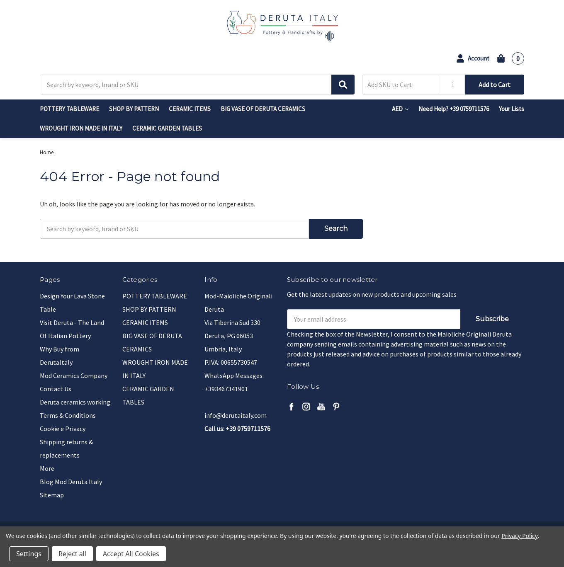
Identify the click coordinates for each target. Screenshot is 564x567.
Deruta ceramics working (75, 402)
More (47, 468)
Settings (28, 553)
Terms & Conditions (68, 415)
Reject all (72, 553)
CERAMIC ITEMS (190, 109)
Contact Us (55, 389)
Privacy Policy (519, 536)
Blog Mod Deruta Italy (71, 481)
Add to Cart (495, 84)
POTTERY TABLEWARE (69, 109)
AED (400, 109)
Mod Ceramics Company (73, 375)
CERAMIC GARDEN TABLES (167, 128)
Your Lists (511, 109)
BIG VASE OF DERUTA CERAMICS (263, 109)
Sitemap (52, 495)
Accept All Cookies (131, 553)
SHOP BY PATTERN (134, 109)
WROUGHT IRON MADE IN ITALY (81, 128)
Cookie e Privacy (62, 428)
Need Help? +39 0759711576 (453, 109)
